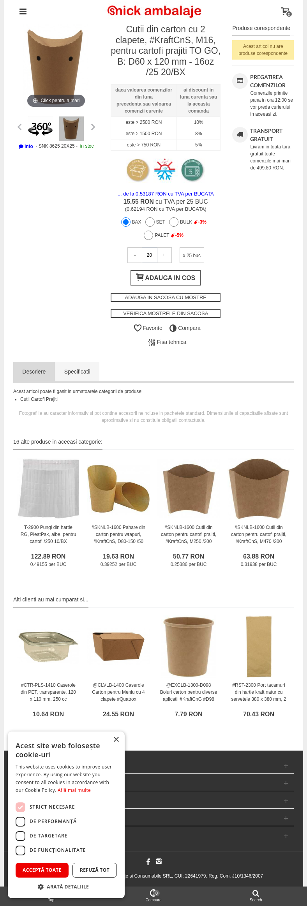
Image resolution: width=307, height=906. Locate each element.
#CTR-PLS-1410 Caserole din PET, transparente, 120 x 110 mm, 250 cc (48, 692)
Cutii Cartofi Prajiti (39, 399)
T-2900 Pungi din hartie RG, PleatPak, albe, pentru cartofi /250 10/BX (48, 534)
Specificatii (77, 371)
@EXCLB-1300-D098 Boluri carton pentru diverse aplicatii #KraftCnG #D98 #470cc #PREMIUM (188, 695)
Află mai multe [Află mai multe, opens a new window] (74, 790)
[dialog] (66, 814)
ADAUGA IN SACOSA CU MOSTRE (165, 297)
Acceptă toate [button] (42, 870)
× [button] (116, 740)
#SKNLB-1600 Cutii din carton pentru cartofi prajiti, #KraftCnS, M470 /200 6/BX (258, 538)
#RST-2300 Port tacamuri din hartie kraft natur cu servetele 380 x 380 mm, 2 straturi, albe (258, 695)
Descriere (34, 371)
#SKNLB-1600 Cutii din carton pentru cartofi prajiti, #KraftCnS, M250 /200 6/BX (188, 538)
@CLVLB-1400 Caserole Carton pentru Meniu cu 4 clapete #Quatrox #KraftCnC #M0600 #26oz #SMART (119, 699)
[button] (66, 886)
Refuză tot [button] (94, 870)
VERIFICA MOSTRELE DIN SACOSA (165, 313)
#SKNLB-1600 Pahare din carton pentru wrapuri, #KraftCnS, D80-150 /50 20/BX (118, 538)
